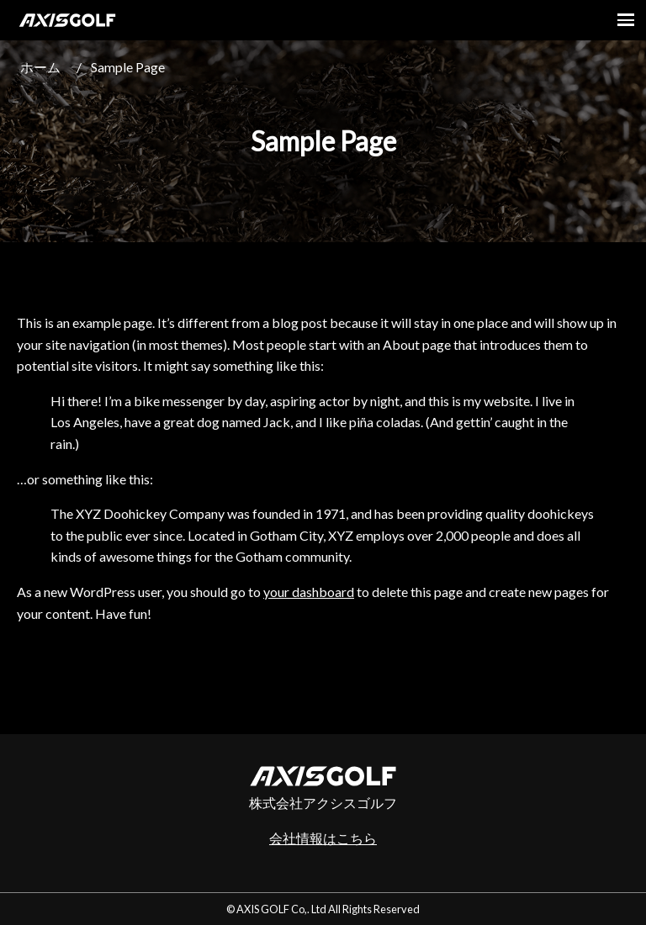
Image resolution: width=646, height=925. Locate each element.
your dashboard (308, 592)
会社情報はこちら (323, 838)
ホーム (40, 67)
